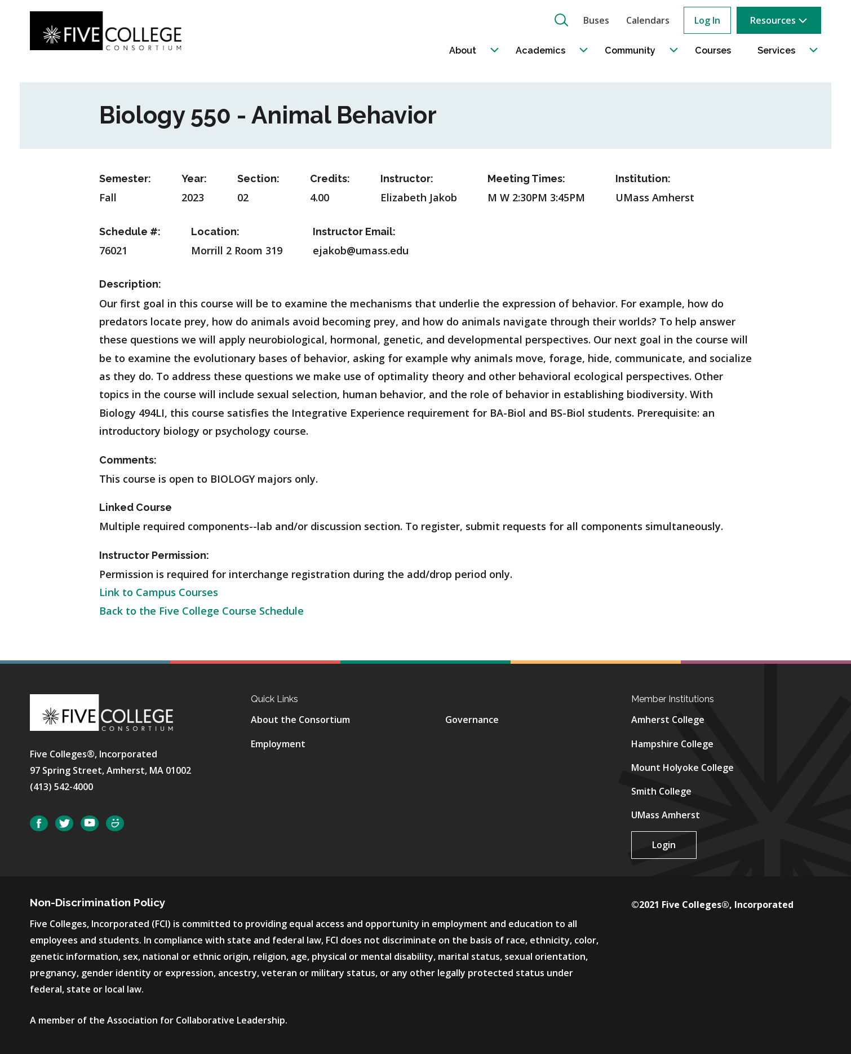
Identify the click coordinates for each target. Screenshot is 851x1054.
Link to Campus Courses (158, 592)
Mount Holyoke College (682, 767)
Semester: (125, 178)
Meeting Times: (526, 178)
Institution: (643, 178)
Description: (130, 284)
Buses (596, 20)
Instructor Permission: (154, 555)
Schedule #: (130, 231)
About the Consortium (300, 719)
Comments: (128, 460)
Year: (194, 178)
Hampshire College (672, 744)
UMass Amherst (665, 815)
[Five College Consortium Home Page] (109, 30)
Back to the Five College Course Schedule (201, 611)
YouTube (90, 823)
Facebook (39, 823)
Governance (472, 719)
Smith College (661, 791)
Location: (215, 231)
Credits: (330, 178)
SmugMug (115, 823)
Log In (707, 20)
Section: (258, 178)
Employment (278, 744)
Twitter (64, 823)
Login (664, 845)
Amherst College (667, 719)
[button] (561, 20)
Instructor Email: (354, 231)
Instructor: (406, 178)
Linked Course (135, 507)
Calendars (648, 20)
